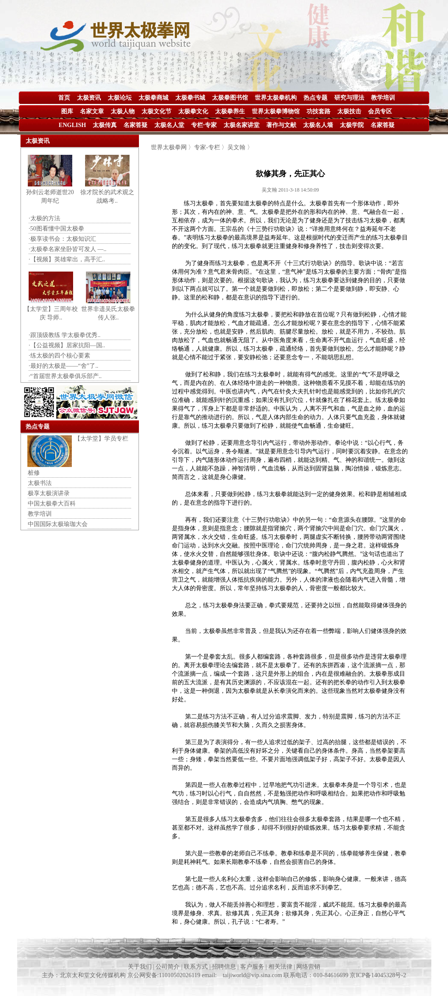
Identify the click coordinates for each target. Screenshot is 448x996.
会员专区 (380, 111)
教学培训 (383, 98)
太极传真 (105, 125)
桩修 (34, 473)
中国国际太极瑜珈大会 (58, 524)
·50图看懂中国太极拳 (56, 228)
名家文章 (92, 111)
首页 (64, 98)
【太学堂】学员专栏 (101, 438)
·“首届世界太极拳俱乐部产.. (65, 376)
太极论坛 (120, 98)
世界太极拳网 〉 (173, 147)
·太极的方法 (44, 218)
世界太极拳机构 (276, 98)
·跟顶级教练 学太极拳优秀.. (64, 335)
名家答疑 (135, 125)
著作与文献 (281, 125)
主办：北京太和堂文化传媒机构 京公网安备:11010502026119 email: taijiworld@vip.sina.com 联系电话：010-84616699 (196, 975)
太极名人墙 (318, 125)
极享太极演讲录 (49, 493)
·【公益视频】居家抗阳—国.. (67, 345)
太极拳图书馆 (230, 98)
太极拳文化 (193, 111)
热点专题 (315, 98)
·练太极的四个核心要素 (59, 355)
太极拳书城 (190, 98)
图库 (67, 111)
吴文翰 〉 (240, 147)
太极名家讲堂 (241, 125)
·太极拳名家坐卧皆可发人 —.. (67, 249)
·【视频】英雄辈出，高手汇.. (67, 259)
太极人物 (123, 111)
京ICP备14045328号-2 (378, 975)
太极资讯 (89, 98)
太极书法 (40, 483)
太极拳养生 (230, 111)
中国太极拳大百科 (52, 503)
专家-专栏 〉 (210, 147)
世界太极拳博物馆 (276, 111)
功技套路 (318, 111)
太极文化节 (156, 111)
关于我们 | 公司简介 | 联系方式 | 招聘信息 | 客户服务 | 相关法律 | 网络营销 (224, 966)
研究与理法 (349, 98)
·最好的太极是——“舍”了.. (63, 366)
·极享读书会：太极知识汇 (62, 239)
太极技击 (349, 111)
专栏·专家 (204, 125)
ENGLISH (72, 125)
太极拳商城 (153, 98)
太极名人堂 (169, 125)
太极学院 (352, 125)
